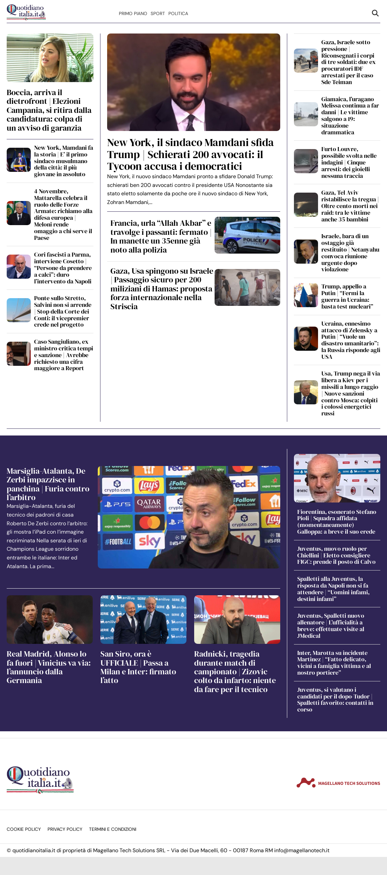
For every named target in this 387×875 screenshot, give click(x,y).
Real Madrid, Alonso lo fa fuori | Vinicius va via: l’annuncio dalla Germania (49, 667)
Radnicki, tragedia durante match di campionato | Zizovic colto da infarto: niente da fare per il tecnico (235, 671)
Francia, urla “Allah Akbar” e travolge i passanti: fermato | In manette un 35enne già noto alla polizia (161, 236)
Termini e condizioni (112, 829)
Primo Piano (133, 13)
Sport (158, 13)
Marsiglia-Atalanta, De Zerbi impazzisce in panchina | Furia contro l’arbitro (48, 484)
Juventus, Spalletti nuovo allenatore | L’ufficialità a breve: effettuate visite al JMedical (330, 625)
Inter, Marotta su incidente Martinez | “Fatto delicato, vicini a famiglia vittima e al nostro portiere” (334, 663)
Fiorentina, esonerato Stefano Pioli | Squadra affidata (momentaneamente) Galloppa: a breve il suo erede (336, 522)
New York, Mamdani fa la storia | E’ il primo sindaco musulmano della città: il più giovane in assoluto (63, 160)
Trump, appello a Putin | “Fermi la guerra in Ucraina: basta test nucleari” (347, 296)
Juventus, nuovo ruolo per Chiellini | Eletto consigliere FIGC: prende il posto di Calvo (336, 555)
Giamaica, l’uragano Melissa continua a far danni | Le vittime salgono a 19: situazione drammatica (350, 115)
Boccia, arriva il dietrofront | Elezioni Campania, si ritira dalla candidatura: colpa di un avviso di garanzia (49, 110)
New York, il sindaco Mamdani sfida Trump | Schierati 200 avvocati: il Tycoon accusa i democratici (190, 154)
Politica (178, 13)
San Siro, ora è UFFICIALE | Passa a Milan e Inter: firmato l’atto (138, 667)
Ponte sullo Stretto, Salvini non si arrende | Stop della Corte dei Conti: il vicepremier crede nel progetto (62, 311)
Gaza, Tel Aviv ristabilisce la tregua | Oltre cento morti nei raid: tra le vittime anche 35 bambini (350, 205)
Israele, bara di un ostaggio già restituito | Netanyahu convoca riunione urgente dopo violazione (350, 252)
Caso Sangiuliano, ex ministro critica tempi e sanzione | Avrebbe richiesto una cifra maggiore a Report (63, 354)
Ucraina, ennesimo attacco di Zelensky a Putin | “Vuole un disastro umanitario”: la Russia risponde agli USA (350, 340)
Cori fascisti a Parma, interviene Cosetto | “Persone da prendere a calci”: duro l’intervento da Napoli (63, 267)
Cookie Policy (24, 829)
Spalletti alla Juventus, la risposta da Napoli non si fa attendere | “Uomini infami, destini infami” (333, 589)
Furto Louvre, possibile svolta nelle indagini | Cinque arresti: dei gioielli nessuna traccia (349, 162)
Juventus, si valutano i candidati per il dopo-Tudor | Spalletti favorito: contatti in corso (335, 699)
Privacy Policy (65, 829)
